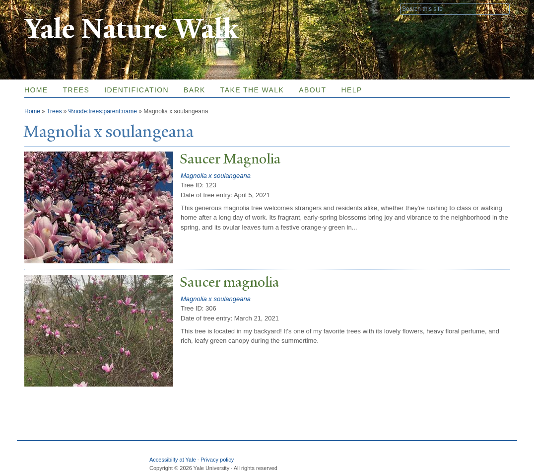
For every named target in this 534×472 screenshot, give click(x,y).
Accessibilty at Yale (172, 460)
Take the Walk (252, 90)
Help (351, 90)
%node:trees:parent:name (102, 111)
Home (36, 90)
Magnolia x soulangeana (216, 175)
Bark (194, 90)
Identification (136, 90)
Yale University (52, 8)
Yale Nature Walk (131, 29)
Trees (76, 90)
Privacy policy (217, 460)
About (312, 90)
